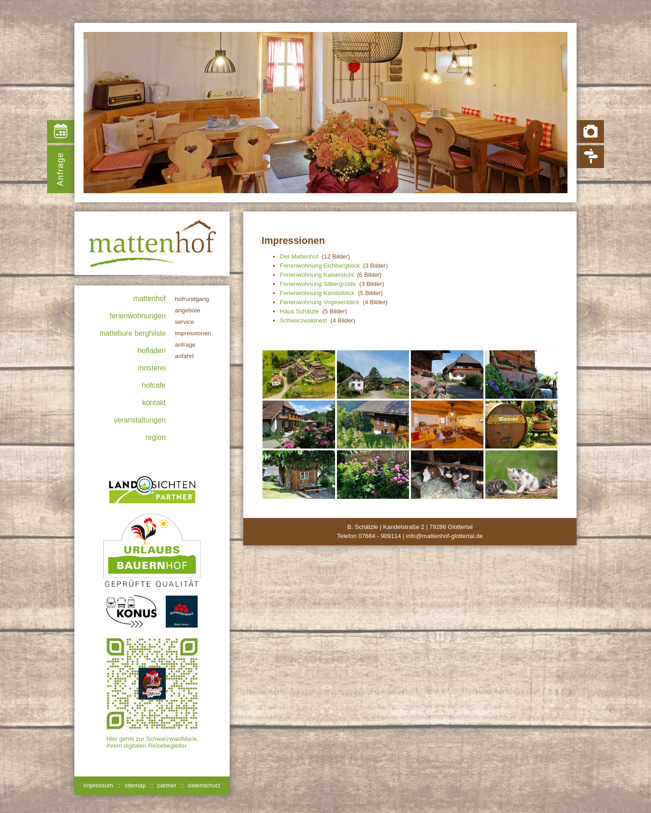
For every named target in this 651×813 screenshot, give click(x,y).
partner (166, 785)
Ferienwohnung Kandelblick (317, 293)
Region (156, 437)
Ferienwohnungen (138, 316)
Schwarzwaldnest (303, 320)
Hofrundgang (192, 299)
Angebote (187, 310)
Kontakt (154, 402)
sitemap (135, 785)
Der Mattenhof (299, 256)
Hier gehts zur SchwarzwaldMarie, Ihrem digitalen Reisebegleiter (152, 742)
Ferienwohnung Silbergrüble (318, 283)
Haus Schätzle (299, 311)
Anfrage (60, 169)
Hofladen (152, 350)
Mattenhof (149, 298)
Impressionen (193, 333)
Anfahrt (184, 356)
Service (184, 321)
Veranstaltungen (140, 420)
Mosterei (152, 368)
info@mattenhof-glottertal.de (444, 536)
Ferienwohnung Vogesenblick (319, 302)
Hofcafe (154, 385)
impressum (98, 785)
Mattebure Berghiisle (133, 333)
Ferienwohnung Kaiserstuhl (317, 274)
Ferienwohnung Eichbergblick (320, 265)
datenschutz (204, 785)
